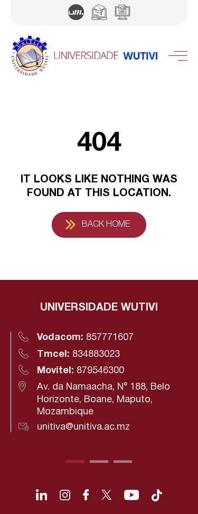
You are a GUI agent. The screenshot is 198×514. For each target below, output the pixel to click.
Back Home (106, 224)
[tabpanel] (99, 366)
